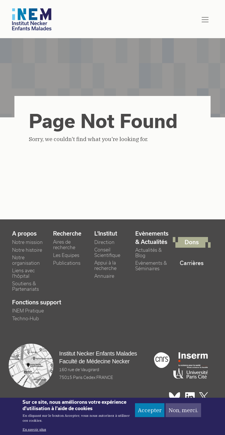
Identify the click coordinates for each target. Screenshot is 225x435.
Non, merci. (183, 412)
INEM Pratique (28, 311)
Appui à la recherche (105, 265)
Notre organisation (26, 260)
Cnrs (162, 360)
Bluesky (174, 397)
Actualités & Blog (148, 252)
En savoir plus (34, 432)
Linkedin (190, 397)
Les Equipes (66, 255)
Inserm (193, 360)
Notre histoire (27, 250)
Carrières (192, 263)
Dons (192, 242)
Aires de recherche (64, 244)
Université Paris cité (189, 374)
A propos (24, 233)
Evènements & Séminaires (151, 265)
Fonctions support (36, 302)
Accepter (150, 412)
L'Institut (105, 233)
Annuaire (104, 276)
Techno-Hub (25, 318)
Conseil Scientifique (107, 252)
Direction (104, 242)
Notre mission (27, 242)
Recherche (67, 233)
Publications (66, 263)
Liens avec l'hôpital (23, 273)
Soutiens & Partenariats (25, 286)
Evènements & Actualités (151, 237)
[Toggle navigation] (205, 19)
